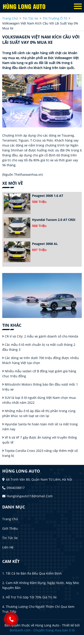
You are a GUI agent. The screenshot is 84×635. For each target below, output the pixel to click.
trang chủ (10, 18)
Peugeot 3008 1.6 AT (47, 195)
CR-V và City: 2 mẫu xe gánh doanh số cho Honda (40, 336)
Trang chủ (10, 519)
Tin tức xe (10, 538)
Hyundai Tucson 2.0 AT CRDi (53, 220)
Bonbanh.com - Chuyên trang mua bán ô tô (42, 630)
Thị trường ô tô (55, 18)
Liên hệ (7, 547)
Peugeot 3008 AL (45, 244)
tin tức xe (30, 18)
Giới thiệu (10, 528)
